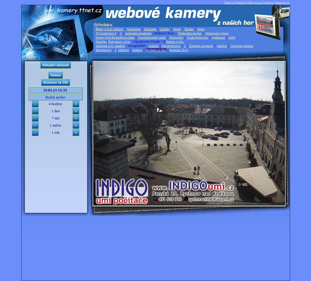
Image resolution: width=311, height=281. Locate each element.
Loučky (165, 29)
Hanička (101, 41)
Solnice (137, 50)
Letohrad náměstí (241, 45)
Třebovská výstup (217, 33)
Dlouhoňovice (171, 45)
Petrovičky (176, 37)
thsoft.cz (241, 2)
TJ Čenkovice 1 (106, 33)
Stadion (153, 45)
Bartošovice (104, 50)
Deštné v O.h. (175, 41)
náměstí (222, 45)
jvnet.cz (268, 2)
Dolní (177, 29)
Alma (200, 29)
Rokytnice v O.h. (119, 41)
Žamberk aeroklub (201, 45)
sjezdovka (218, 37)
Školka (189, 29)
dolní (232, 37)
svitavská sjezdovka (138, 33)
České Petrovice (197, 37)
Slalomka (150, 29)
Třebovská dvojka (189, 33)
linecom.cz (282, 2)
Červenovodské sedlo (152, 37)
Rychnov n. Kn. (155, 50)
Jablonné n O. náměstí (110, 45)
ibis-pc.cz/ (255, 2)
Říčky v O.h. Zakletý (110, 29)
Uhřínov (123, 50)
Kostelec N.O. (179, 50)
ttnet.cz (230, 2)
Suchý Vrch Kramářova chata (115, 37)
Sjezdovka (134, 29)
